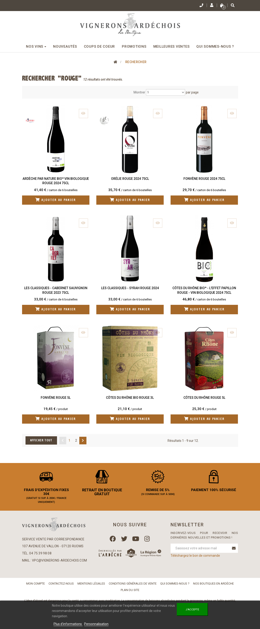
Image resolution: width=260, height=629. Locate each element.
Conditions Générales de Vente (133, 586)
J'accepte (192, 609)
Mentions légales (91, 586)
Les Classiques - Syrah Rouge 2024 (130, 288)
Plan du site (130, 592)
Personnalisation (96, 624)
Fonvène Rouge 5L (56, 398)
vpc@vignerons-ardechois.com (59, 563)
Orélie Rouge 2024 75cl (130, 179)
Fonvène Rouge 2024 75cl (204, 179)
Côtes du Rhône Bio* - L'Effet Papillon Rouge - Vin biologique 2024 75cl (204, 290)
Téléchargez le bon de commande (195, 558)
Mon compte (35, 586)
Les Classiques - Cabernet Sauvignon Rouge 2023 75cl (55, 290)
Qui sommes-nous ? (174, 586)
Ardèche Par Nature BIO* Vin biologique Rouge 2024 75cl (56, 181)
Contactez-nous (61, 586)
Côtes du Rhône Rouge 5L (204, 398)
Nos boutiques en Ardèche (213, 586)
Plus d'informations (68, 624)
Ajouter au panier (56, 200)
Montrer (139, 92)
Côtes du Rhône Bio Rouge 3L (130, 398)
